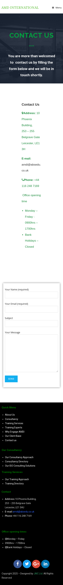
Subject (31, 320)
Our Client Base (13, 436)
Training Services (14, 423)
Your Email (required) (31, 306)
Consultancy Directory (16, 461)
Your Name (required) (31, 292)
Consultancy (11, 419)
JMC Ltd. (38, 573)
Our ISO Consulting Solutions (20, 465)
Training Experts (13, 427)
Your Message (31, 343)
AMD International (20, 8)
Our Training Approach (17, 479)
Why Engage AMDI (14, 431)
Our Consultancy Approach (19, 457)
